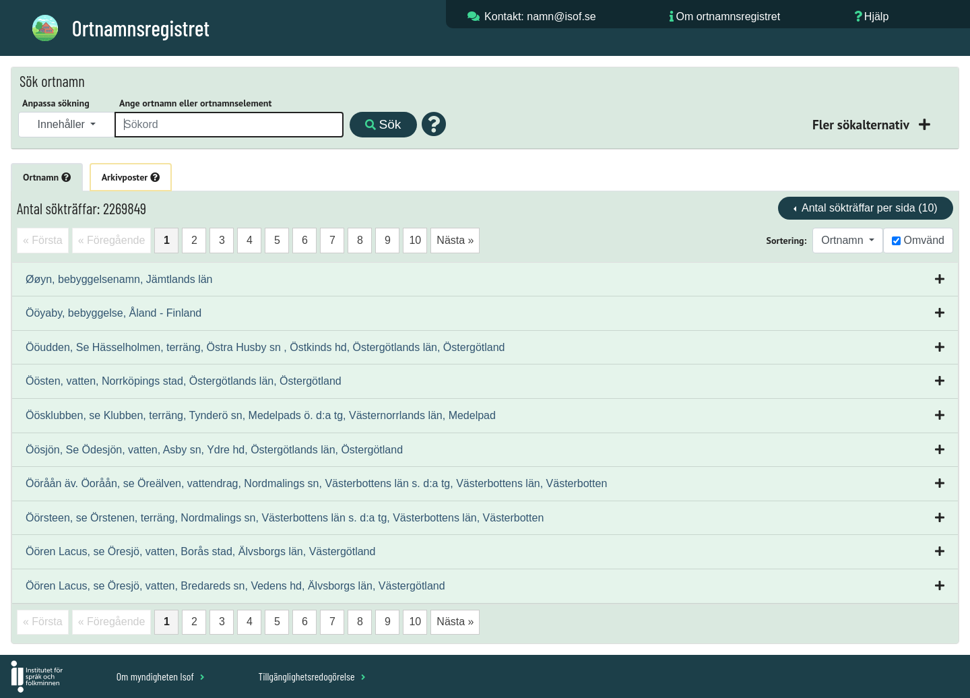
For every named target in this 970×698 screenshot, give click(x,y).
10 (415, 240)
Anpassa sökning (56, 103)
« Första (43, 240)
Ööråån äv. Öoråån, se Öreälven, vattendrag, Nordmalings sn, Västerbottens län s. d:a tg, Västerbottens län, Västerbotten (316, 483)
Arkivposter (131, 177)
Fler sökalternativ (862, 124)
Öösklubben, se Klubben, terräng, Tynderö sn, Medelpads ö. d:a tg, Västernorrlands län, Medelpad (261, 415)
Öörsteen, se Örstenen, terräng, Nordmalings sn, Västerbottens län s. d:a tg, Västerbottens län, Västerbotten (285, 518)
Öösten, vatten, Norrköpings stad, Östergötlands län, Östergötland (184, 381)
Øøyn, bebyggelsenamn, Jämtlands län (119, 279)
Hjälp (876, 16)
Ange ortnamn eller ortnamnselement (195, 103)
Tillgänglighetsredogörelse (311, 676)
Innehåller (63, 124)
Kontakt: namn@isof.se (540, 16)
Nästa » (455, 240)
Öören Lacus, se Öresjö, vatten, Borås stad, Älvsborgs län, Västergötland (200, 551)
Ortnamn (47, 177)
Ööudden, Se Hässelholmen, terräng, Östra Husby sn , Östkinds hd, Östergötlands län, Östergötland (265, 347)
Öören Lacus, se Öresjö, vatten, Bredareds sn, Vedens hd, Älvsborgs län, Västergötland (235, 586)
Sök (383, 124)
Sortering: (787, 240)
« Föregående (112, 240)
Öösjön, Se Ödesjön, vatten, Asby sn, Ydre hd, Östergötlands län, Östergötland (214, 449)
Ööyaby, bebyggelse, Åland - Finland (113, 313)
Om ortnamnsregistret (728, 16)
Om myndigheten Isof (161, 676)
